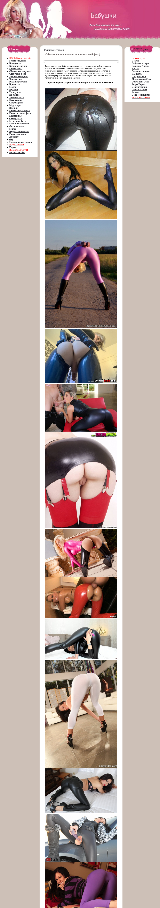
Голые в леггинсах (54, 50)
